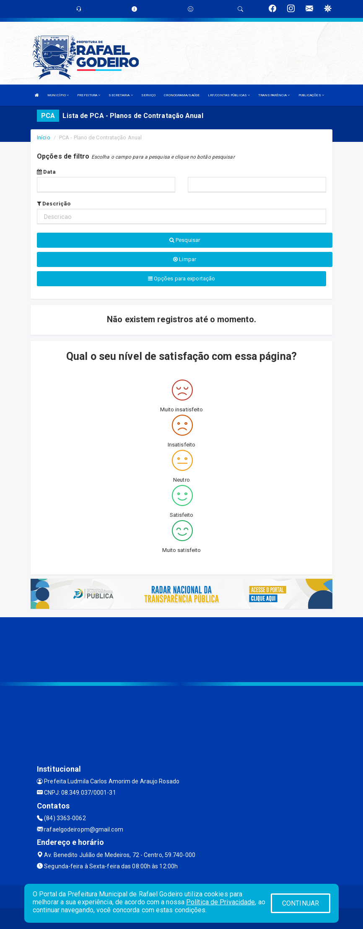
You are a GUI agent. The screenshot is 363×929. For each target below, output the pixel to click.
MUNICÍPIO (58, 95)
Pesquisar (184, 240)
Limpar (184, 259)
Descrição (53, 203)
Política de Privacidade (220, 902)
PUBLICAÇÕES (311, 95)
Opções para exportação (181, 278)
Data (46, 172)
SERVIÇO (148, 95)
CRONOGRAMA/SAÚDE (182, 95)
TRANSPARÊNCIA (274, 95)
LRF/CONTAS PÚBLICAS (229, 95)
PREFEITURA (88, 95)
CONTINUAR (300, 903)
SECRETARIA (120, 95)
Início (43, 137)
